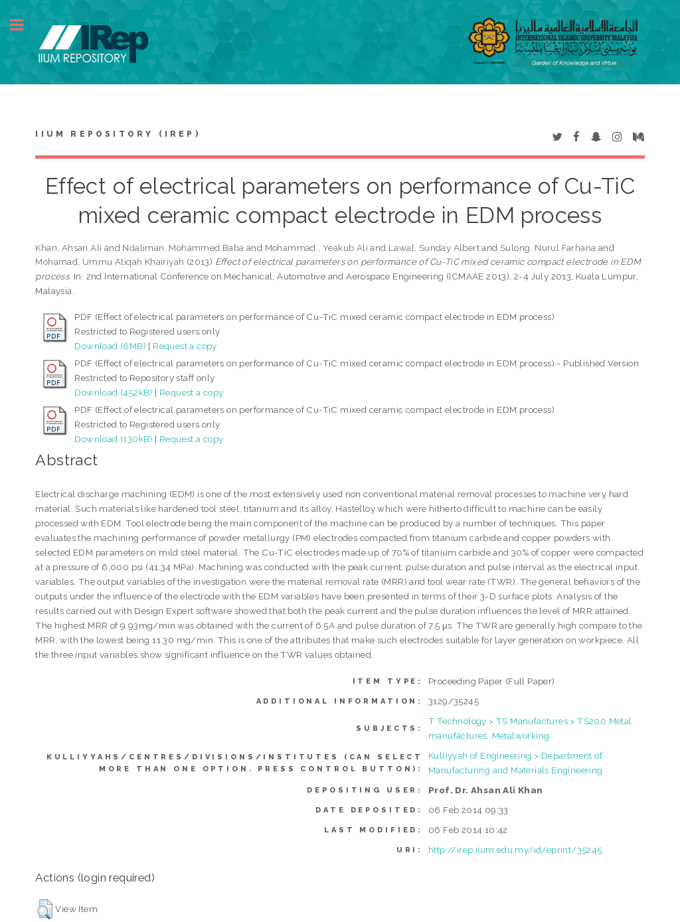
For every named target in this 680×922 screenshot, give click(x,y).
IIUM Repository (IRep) (117, 134)
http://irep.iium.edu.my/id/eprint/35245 (515, 849)
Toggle (24, 25)
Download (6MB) (110, 346)
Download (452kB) (113, 392)
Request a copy (185, 346)
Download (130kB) (113, 438)
